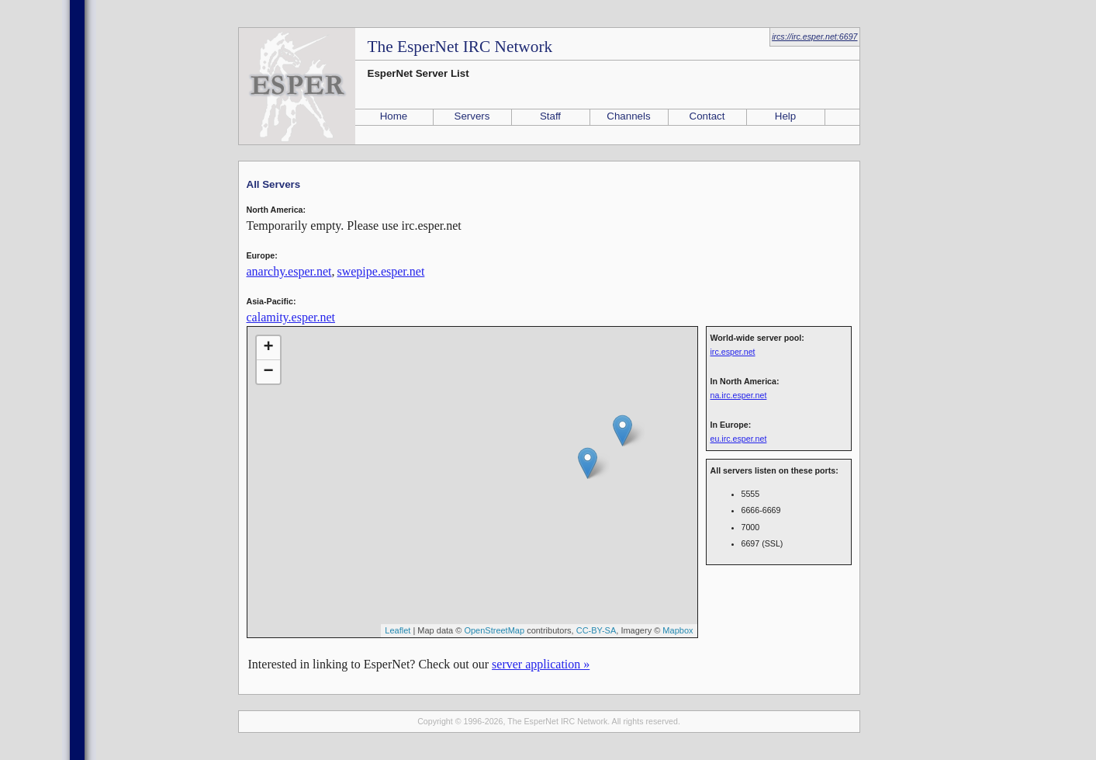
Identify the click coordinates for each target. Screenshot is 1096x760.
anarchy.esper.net (289, 271)
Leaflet (397, 630)
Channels (628, 116)
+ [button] (268, 347)
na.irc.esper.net (738, 395)
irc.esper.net (732, 351)
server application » (540, 664)
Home (394, 116)
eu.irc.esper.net (738, 438)
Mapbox (677, 630)
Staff (550, 116)
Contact (707, 116)
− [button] (268, 371)
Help (785, 116)
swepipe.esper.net (380, 271)
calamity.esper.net (291, 317)
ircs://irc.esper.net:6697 (814, 36)
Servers (472, 116)
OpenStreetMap (494, 630)
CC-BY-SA (596, 630)
